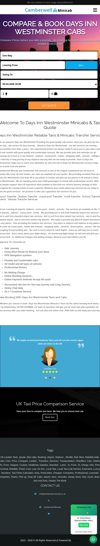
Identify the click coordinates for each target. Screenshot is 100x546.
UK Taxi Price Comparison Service (50, 403)
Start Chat (84, 525)
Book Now (50, 417)
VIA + (81, 65)
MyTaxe (76, 540)
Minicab (48, 10)
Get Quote (49, 105)
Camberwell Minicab (52, 507)
